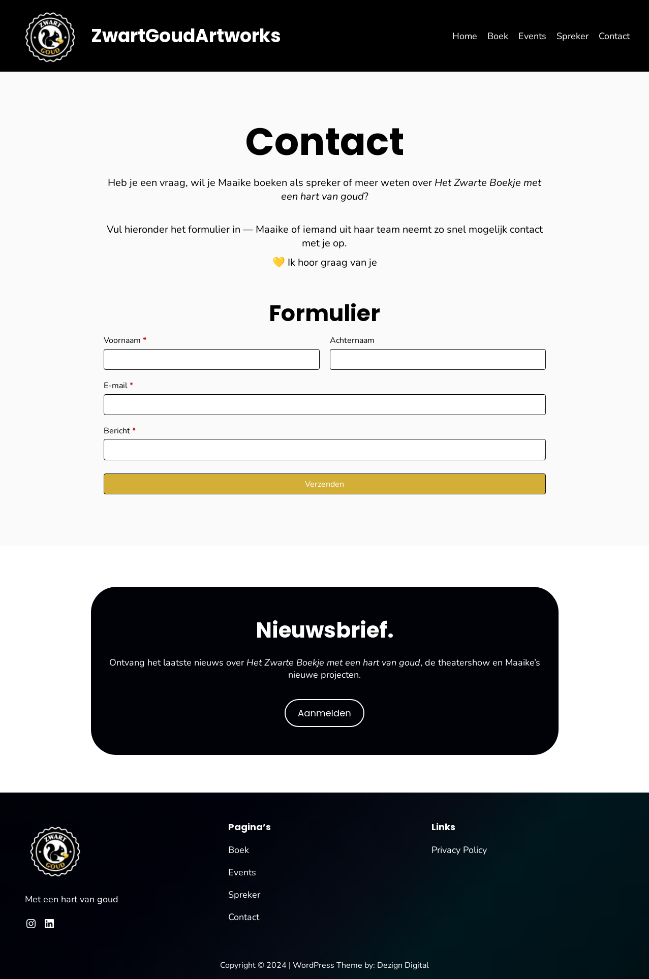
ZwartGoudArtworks (186, 36)
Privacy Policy (459, 850)
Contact (243, 917)
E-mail (118, 385)
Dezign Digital (403, 965)
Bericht (120, 430)
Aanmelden (324, 713)
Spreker (244, 895)
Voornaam (125, 340)
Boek (238, 850)
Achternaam (352, 340)
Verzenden (324, 484)
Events (242, 872)
